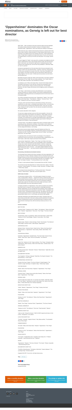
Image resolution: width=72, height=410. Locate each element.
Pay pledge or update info (57, 380)
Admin (27, 399)
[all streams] (64, 7)
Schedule (47, 10)
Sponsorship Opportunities (30, 397)
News (10, 10)
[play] (5, 7)
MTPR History (28, 396)
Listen (5, 10)
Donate (65, 2)
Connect (41, 10)
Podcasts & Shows (24, 10)
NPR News (24, 359)
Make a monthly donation (15, 380)
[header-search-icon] (60, 2)
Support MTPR (33, 10)
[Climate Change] (36, 17)
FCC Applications (29, 402)
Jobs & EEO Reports (29, 404)
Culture (15, 10)
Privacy (27, 398)
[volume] (8, 7)
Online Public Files (29, 403)
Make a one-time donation (36, 380)
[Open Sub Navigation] (7, 10)
